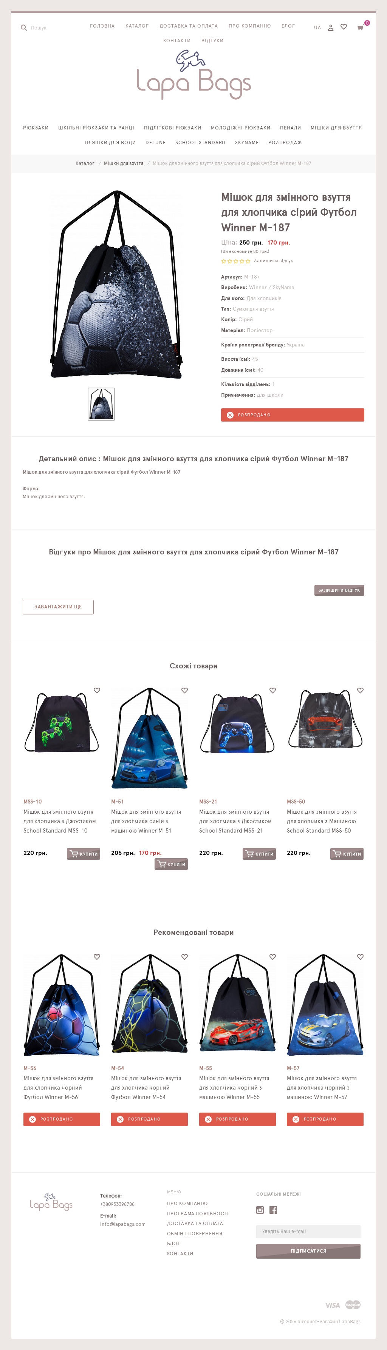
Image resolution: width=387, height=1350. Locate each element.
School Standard (200, 142)
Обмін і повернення (195, 1233)
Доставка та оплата (188, 26)
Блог (289, 26)
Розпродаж (285, 142)
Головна (102, 26)
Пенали (290, 128)
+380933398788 (117, 1204)
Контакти (177, 40)
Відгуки (212, 40)
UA (317, 27)
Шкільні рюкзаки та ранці (96, 128)
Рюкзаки (36, 128)
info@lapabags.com (123, 1224)
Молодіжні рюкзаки (241, 128)
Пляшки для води (110, 142)
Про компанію (250, 26)
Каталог (137, 26)
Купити (84, 853)
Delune (156, 142)
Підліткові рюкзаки (173, 128)
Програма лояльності (198, 1213)
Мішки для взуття (336, 128)
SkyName (247, 142)
